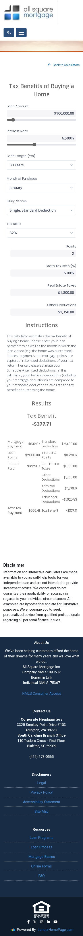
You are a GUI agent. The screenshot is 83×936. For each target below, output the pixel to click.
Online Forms (41, 866)
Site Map (41, 811)
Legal (41, 783)
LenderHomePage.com (55, 930)
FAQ (41, 876)
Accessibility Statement (41, 802)
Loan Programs (41, 838)
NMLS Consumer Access (41, 693)
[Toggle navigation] (21, 32)
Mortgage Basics (41, 857)
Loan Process (41, 847)
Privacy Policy (42, 792)
